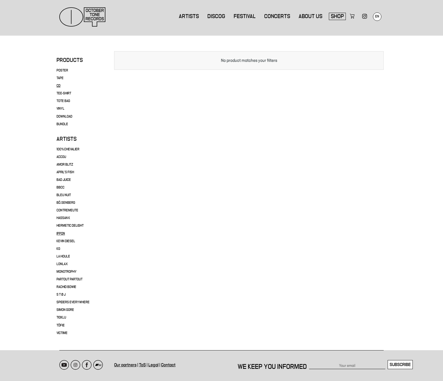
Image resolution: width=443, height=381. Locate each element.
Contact (168, 359)
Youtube (64, 359)
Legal (153, 359)
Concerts (277, 16)
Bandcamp (98, 359)
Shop (337, 16)
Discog (216, 16)
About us (310, 16)
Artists (189, 16)
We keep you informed (272, 361)
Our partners (125, 359)
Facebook (87, 359)
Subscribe (400, 359)
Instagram (75, 359)
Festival (245, 16)
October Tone (82, 17)
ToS (142, 359)
